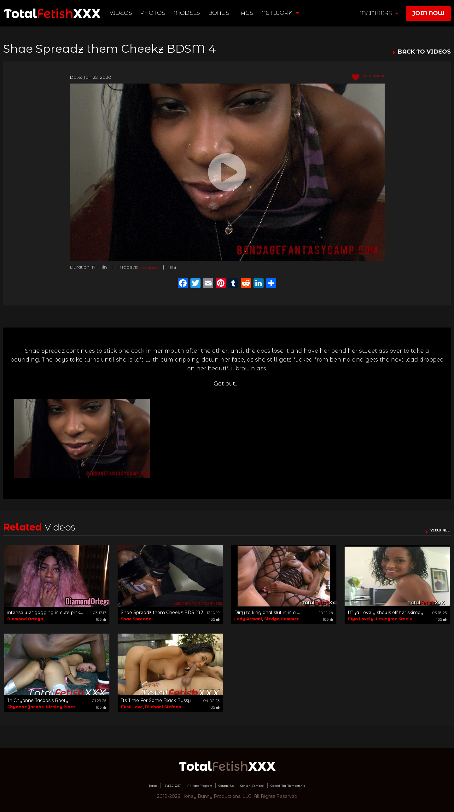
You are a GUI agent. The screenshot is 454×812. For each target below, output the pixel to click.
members (378, 13)
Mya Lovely (361, 619)
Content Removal (263, 785)
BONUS (221, 12)
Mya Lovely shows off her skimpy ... (388, 612)
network (282, 12)
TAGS (248, 12)
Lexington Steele (394, 619)
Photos (155, 12)
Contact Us (224, 785)
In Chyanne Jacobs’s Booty (37, 700)
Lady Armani (248, 619)
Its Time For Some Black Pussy (156, 700)
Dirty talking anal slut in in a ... (267, 612)
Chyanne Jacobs (25, 707)
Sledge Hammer (281, 619)
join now (428, 13)
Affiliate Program (185, 785)
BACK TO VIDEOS (424, 52)
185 (187, 267)
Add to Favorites (361, 77)
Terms (114, 785)
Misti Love (132, 707)
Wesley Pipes (60, 707)
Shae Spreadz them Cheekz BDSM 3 (162, 612)
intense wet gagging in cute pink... (45, 612)
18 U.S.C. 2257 (144, 785)
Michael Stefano (163, 707)
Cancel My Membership (318, 785)
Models (189, 12)
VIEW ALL (434, 529)
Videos (123, 12)
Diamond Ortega (25, 619)
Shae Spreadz (155, 267)
